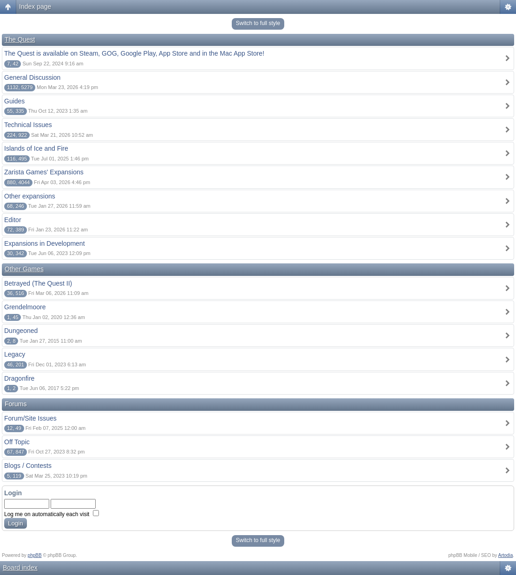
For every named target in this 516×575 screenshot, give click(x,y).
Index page (35, 6)
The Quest (20, 39)
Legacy (14, 354)
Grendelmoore (25, 307)
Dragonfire (19, 378)
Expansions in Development (44, 243)
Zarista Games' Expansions (44, 172)
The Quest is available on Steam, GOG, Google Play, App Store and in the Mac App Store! (134, 53)
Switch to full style (258, 23)
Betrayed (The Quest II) (38, 283)
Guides (14, 101)
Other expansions (29, 196)
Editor (12, 220)
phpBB (35, 555)
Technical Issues (28, 124)
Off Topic (17, 442)
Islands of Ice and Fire (36, 148)
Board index (20, 567)
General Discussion (32, 77)
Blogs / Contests (28, 465)
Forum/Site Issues (30, 418)
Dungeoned (21, 330)
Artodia (505, 555)
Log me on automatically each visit (51, 514)
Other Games (24, 269)
